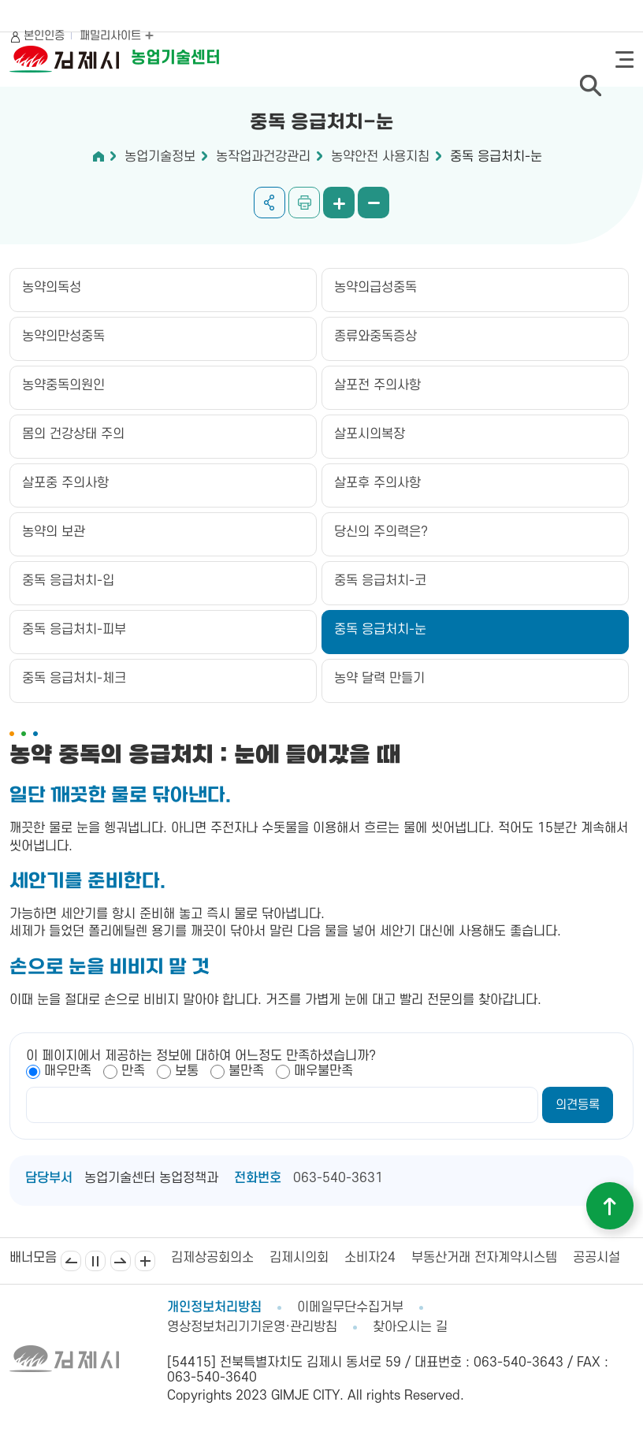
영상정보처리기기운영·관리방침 (252, 1327)
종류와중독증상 (375, 336)
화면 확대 (339, 202)
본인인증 (44, 36)
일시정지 (95, 1261)
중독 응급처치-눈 (496, 157)
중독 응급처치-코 (380, 581)
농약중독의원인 (63, 385)
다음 (120, 1261)
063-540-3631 (338, 1178)
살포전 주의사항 (377, 385)
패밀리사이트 (117, 36)
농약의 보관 (53, 532)
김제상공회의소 (212, 1258)
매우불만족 (323, 1071)
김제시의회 (299, 1258)
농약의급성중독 (375, 288)
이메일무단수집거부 (350, 1307)
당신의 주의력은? (381, 532)
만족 (133, 1071)
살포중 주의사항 (65, 483)
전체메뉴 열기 (624, 59)
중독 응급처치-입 (68, 581)
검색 (590, 85)
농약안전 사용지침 (380, 157)
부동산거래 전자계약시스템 (484, 1258)
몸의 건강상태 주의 (73, 434)
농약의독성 (51, 288)
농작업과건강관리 (263, 157)
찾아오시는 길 (410, 1327)
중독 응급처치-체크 (74, 678)
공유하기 (269, 202)
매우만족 (67, 1071)
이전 (71, 1261)
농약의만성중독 (63, 336)
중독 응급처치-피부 (74, 630)
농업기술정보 (160, 157)
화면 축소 (373, 202)
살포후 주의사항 (377, 483)
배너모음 (145, 1261)
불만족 (246, 1071)
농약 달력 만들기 (379, 678)
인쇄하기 (304, 202)
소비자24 (370, 1258)
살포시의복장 (369, 434)
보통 (187, 1071)
